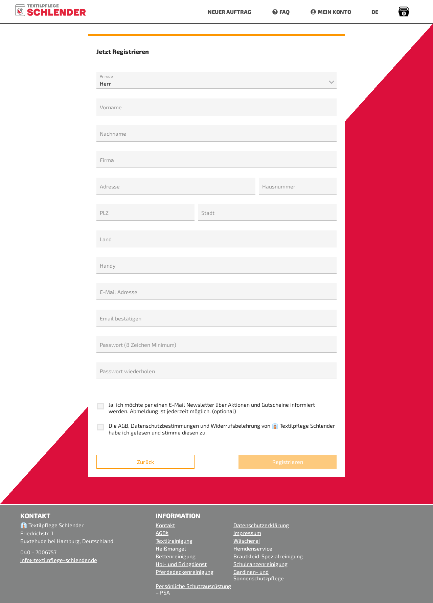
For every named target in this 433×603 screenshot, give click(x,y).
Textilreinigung (174, 540)
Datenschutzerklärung (261, 525)
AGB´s (162, 533)
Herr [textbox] (105, 83)
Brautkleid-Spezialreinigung (268, 556)
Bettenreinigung (176, 556)
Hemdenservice (252, 548)
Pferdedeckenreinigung (184, 571)
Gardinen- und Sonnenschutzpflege (258, 574)
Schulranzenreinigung (260, 564)
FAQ (281, 11)
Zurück (145, 462)
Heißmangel (171, 548)
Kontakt (165, 525)
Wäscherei (246, 540)
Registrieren (287, 462)
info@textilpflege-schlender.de (58, 560)
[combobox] (216, 84)
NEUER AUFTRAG (229, 11)
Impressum (247, 533)
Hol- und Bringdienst (181, 564)
